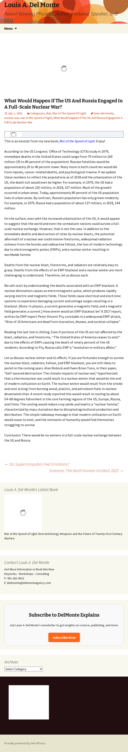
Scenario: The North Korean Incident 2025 (86, 470)
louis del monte (104, 113)
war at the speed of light (36, 118)
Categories (37, 113)
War (48, 113)
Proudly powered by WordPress (25, 743)
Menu (8, 28)
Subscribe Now (64, 637)
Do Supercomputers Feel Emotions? (36, 464)
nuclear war (11, 118)
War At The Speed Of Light (69, 113)
